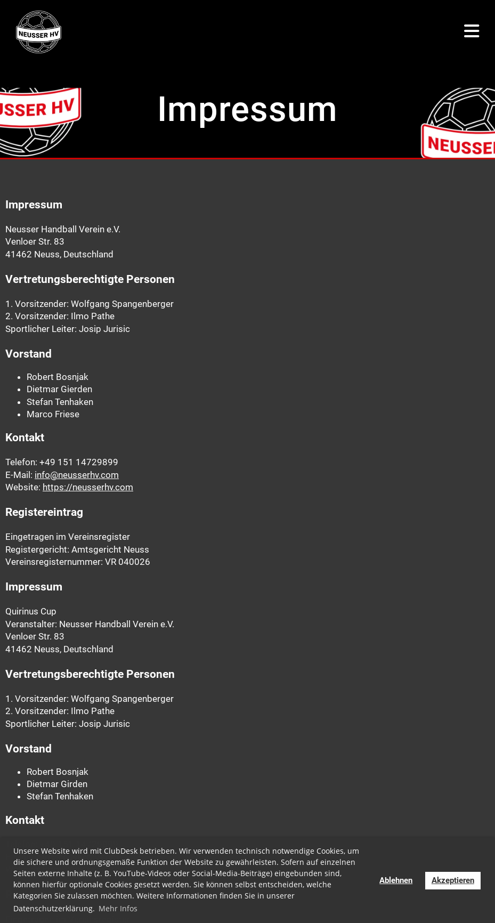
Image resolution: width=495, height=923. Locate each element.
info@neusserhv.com (77, 474)
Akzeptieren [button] (453, 880)
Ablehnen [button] (395, 880)
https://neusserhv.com (88, 487)
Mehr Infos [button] (118, 908)
